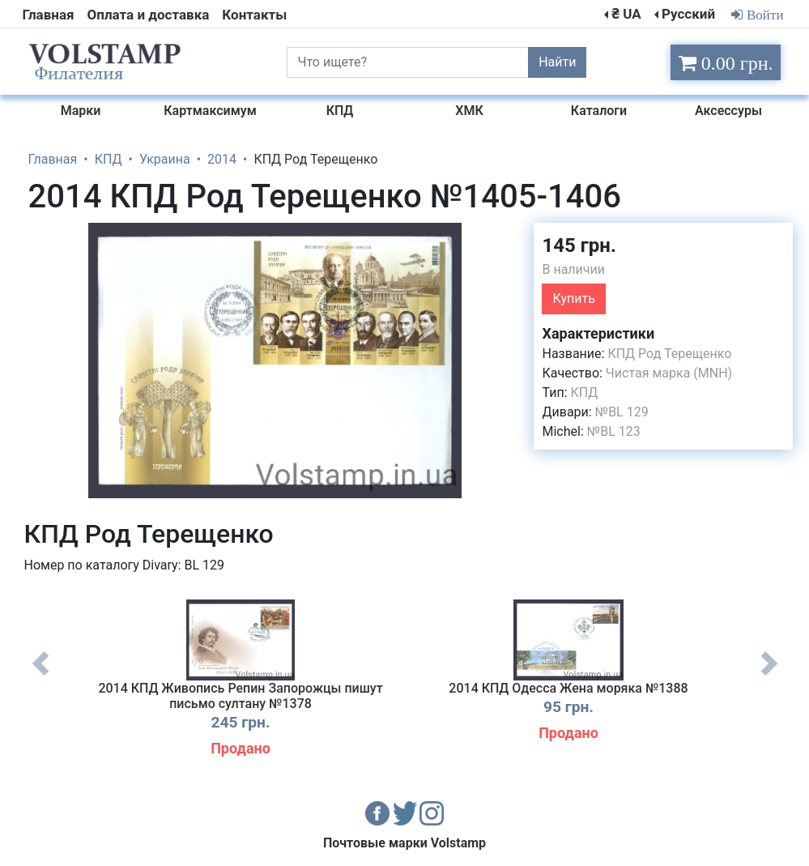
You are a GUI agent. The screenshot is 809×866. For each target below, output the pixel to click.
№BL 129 (622, 412)
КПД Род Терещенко (669, 353)
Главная (49, 14)
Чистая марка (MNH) (669, 373)
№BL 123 (614, 431)
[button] (507, 237)
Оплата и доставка (148, 14)
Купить (573, 298)
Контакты (254, 14)
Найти (557, 62)
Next (769, 675)
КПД (584, 392)
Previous (40, 675)
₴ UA (626, 14)
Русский (688, 14)
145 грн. (578, 245)
